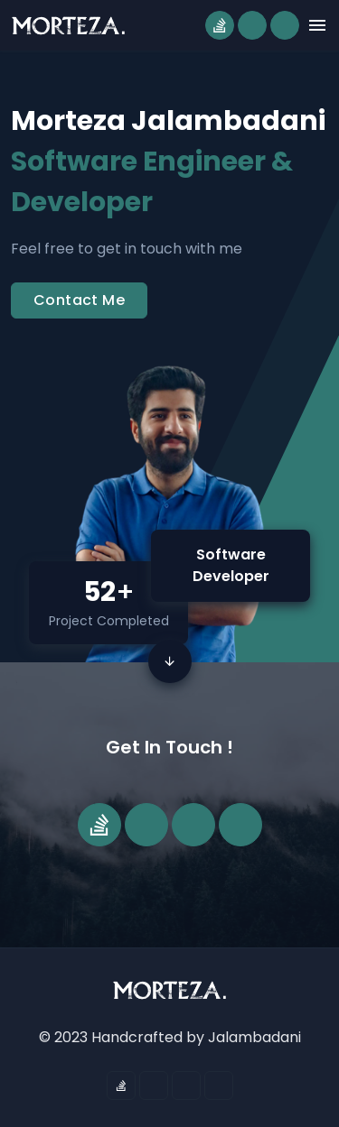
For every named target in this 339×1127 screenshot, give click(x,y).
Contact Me (79, 300)
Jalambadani (254, 1037)
